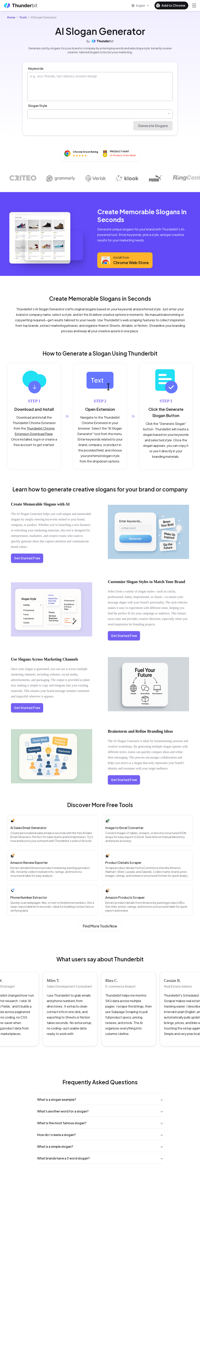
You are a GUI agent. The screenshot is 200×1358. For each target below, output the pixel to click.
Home (11, 17)
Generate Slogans (153, 125)
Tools (23, 17)
